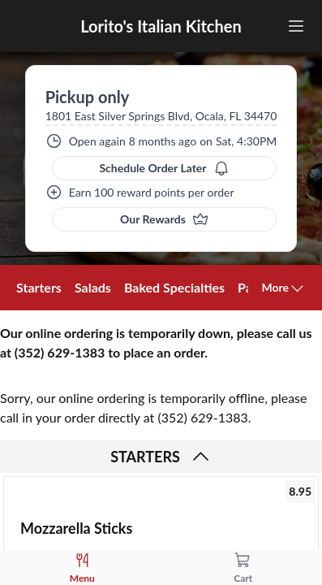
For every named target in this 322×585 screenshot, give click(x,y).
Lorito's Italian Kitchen (161, 26)
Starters (39, 287)
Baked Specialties (174, 287)
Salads (93, 287)
